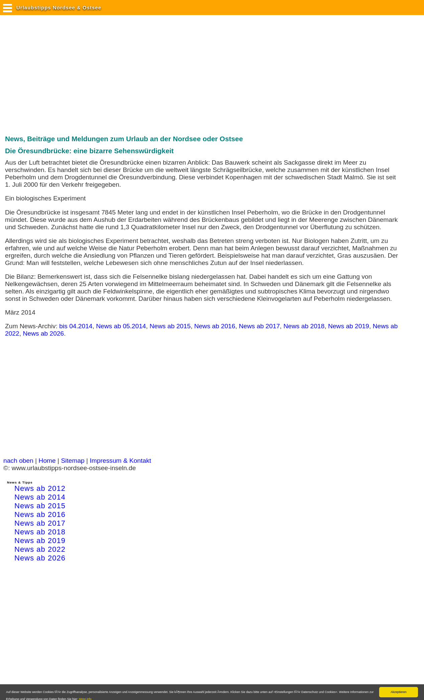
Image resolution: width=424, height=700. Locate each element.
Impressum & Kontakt (120, 460)
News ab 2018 (304, 326)
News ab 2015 (170, 326)
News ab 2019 (348, 326)
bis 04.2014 (75, 326)
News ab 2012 (40, 488)
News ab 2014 (40, 497)
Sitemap (72, 460)
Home (47, 460)
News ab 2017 (259, 326)
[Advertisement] (125, 74)
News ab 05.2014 (121, 326)
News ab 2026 (43, 333)
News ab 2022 (40, 549)
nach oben (18, 460)
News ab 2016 (214, 326)
